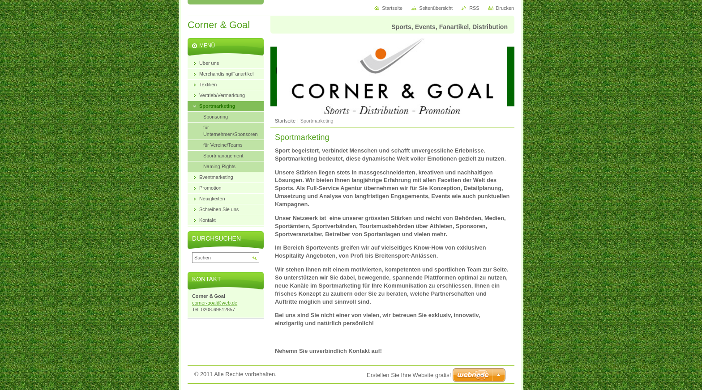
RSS (474, 8)
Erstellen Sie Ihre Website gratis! (409, 375)
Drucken (505, 8)
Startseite (285, 120)
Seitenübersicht (436, 8)
